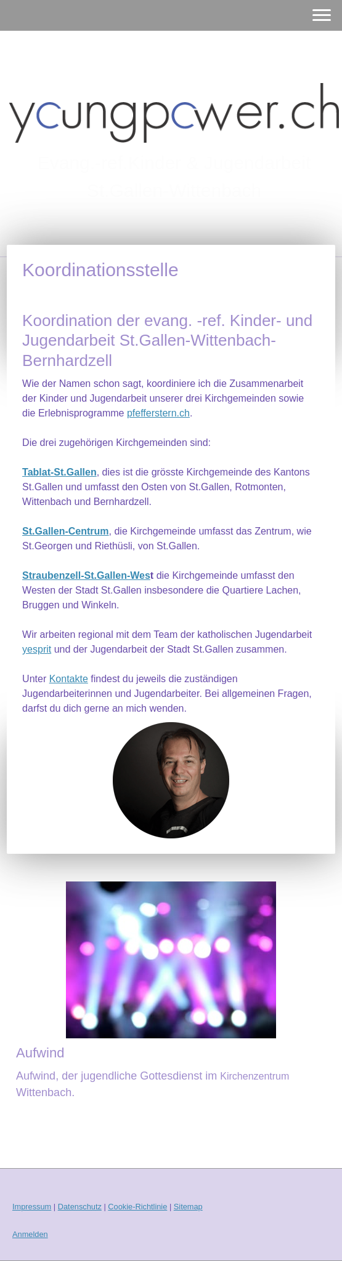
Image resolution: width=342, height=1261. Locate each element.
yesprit (36, 649)
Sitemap (188, 1206)
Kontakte (68, 679)
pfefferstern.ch (158, 413)
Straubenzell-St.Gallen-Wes (86, 575)
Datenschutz (80, 1206)
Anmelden (30, 1234)
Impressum (31, 1206)
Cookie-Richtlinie (137, 1206)
